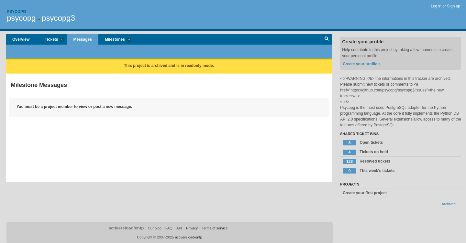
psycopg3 (58, 18)
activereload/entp (126, 228)
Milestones (114, 40)
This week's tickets (368, 171)
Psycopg (16, 11)
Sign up (453, 6)
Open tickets (363, 142)
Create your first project (365, 193)
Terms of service (214, 228)
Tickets (51, 40)
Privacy (192, 228)
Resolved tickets (366, 161)
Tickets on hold (365, 152)
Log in (436, 6)
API (179, 228)
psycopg (21, 18)
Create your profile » (362, 64)
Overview (20, 39)
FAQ (168, 228)
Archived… (450, 204)
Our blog (154, 228)
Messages (82, 39)
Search (326, 39)
